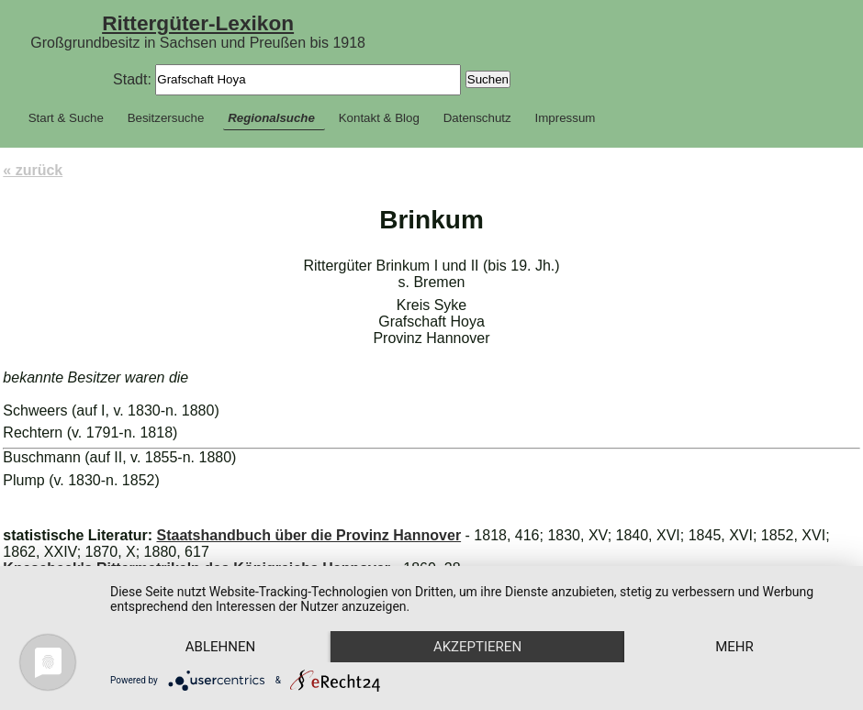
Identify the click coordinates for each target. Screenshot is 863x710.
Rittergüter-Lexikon (198, 23)
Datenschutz (477, 118)
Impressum (565, 118)
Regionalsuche (271, 118)
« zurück (32, 170)
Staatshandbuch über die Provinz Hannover (308, 535)
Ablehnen (220, 646)
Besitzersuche (166, 118)
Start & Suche (66, 118)
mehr (734, 646)
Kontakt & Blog (379, 118)
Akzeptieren (477, 646)
